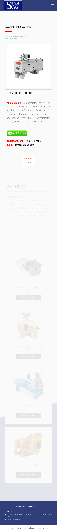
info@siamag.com (24, 144)
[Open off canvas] (52, 5)
